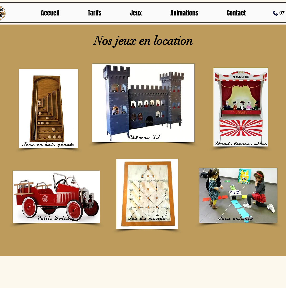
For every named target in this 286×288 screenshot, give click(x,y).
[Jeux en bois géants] (48, 144)
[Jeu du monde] (147, 218)
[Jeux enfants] (235, 218)
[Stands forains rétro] (241, 143)
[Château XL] (145, 137)
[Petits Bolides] (56, 218)
